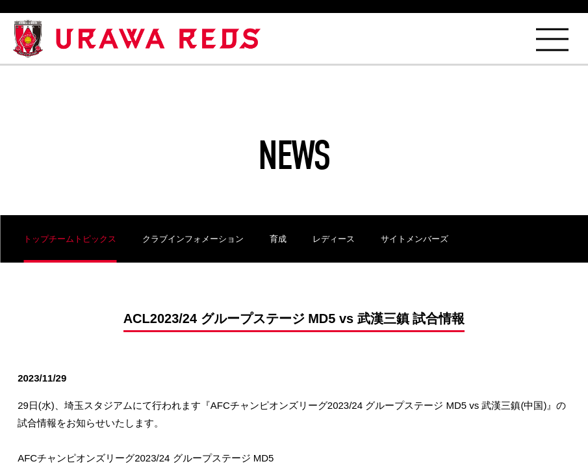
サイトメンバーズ (414, 239)
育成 (278, 239)
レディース (334, 239)
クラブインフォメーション (193, 239)
